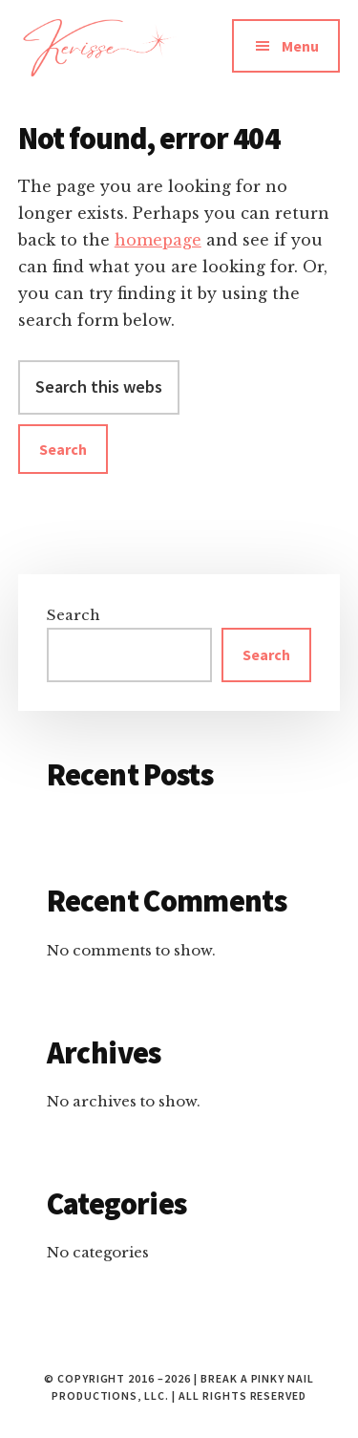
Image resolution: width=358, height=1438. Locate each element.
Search (73, 615)
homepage (158, 239)
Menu (300, 45)
